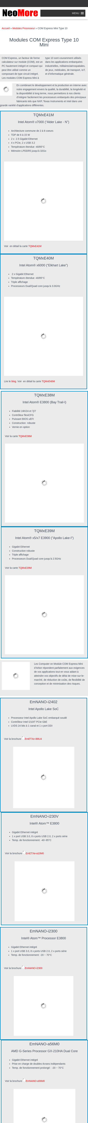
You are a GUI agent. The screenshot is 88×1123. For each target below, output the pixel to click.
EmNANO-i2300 (33, 968)
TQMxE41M (35, 246)
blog (13, 381)
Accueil (6, 28)
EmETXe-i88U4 (33, 738)
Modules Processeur (23, 28)
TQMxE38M (25, 436)
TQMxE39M (25, 567)
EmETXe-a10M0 (35, 853)
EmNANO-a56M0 (35, 1080)
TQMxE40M (49, 381)
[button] (75, 13)
